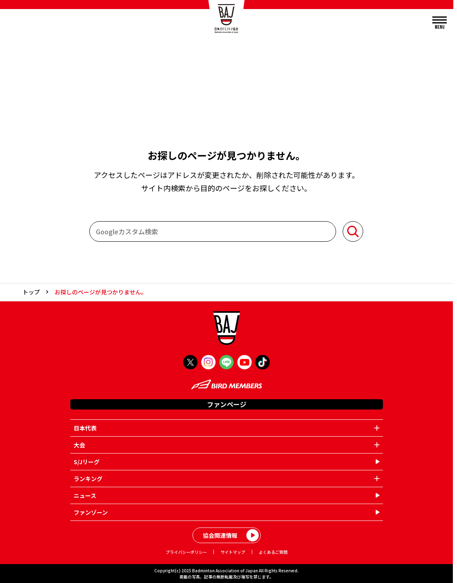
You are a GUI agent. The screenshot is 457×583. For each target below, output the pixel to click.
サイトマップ (232, 552)
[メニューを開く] (439, 23)
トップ (31, 292)
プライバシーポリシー (186, 552)
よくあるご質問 (273, 552)
